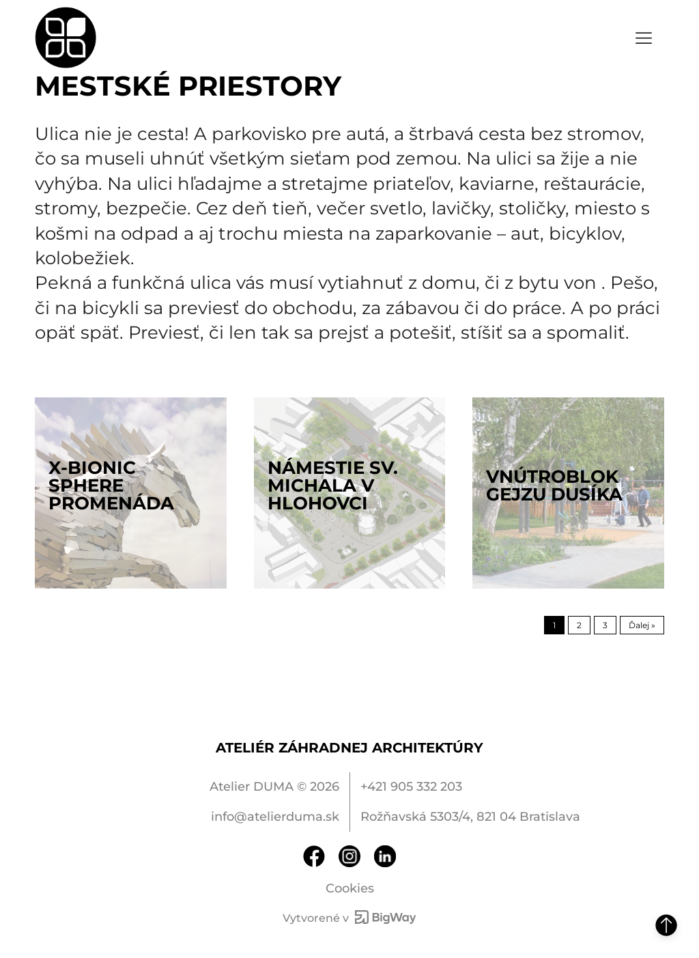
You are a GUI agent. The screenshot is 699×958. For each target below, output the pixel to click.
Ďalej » (642, 625)
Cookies (350, 888)
